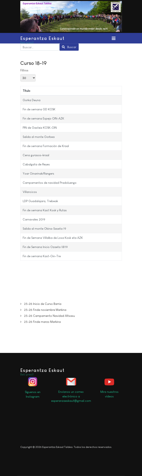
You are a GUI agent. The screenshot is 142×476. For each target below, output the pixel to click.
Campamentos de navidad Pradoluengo (49, 182)
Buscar (69, 47)
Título (26, 90)
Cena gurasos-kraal (36, 155)
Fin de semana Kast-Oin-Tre (42, 256)
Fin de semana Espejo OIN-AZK (43, 118)
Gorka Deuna (31, 100)
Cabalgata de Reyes (36, 164)
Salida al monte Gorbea (39, 136)
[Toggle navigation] (114, 38)
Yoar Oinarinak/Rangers (38, 173)
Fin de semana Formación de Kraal (46, 146)
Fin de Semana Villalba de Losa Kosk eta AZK (53, 237)
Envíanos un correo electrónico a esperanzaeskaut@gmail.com (71, 396)
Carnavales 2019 (34, 219)
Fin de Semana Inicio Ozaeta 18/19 (45, 247)
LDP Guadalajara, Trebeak (40, 201)
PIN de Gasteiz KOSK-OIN (40, 127)
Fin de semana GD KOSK (39, 109)
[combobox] (40, 47)
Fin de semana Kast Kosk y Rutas (45, 210)
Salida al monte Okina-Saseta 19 (44, 228)
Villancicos (30, 192)
